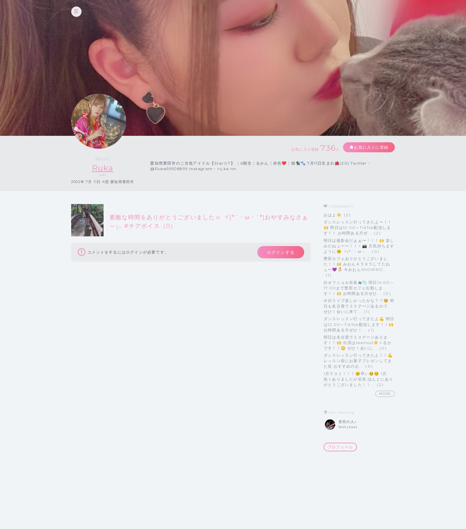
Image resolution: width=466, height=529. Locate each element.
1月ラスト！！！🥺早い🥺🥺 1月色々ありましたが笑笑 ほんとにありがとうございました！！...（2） (358, 379)
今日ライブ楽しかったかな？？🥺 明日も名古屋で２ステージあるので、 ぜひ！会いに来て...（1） (359, 306)
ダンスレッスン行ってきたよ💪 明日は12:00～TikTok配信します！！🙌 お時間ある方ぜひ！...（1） (359, 324)
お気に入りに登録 (371, 147)
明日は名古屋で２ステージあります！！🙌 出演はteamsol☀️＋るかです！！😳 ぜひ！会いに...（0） (358, 343)
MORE (385, 394)
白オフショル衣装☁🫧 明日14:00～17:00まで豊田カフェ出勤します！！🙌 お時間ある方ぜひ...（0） (359, 288)
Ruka (102, 168)
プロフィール (340, 447)
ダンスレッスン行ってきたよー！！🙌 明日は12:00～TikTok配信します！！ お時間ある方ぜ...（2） (358, 227)
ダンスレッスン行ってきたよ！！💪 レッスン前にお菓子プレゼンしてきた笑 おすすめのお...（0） (358, 361)
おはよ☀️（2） (338, 214)
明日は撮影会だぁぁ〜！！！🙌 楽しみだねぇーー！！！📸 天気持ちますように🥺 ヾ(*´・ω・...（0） (359, 246)
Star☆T (102, 158)
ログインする (280, 252)
